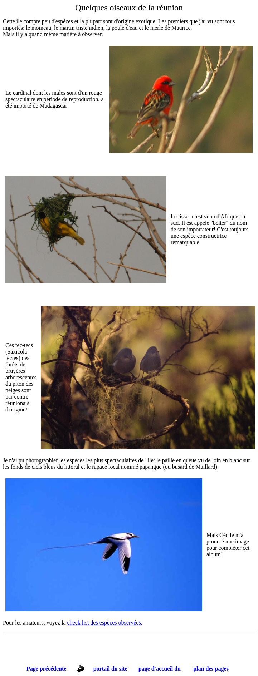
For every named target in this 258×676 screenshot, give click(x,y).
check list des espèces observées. (104, 623)
